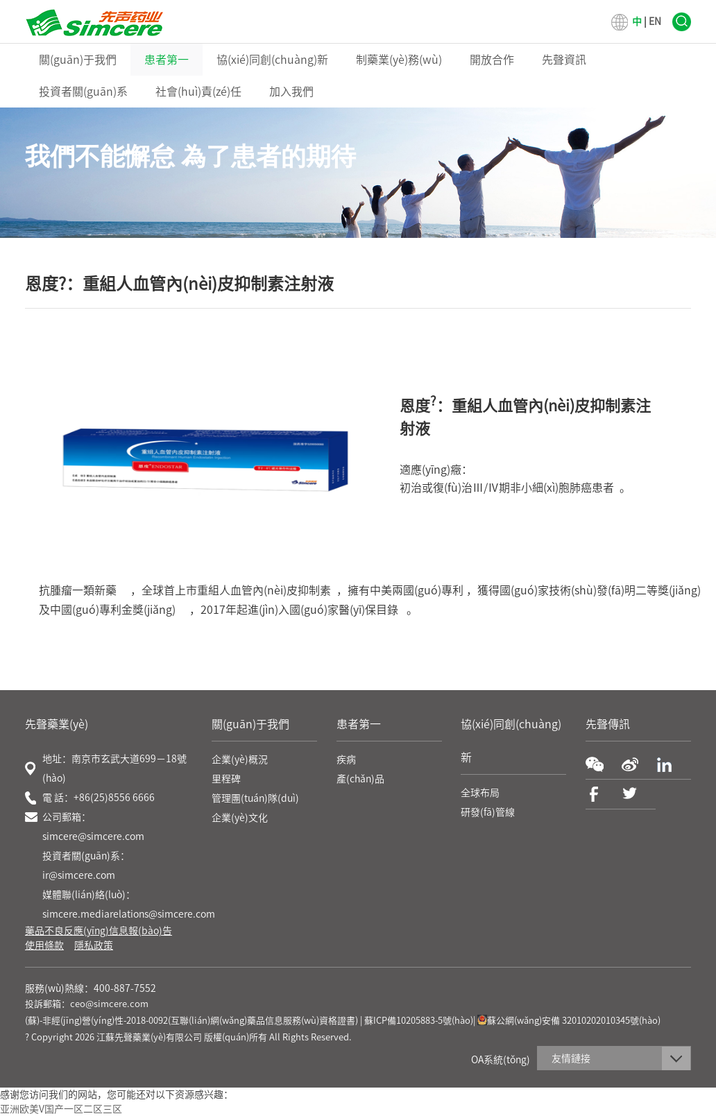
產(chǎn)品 (360, 779)
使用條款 (44, 945)
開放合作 (492, 59)
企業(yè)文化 (240, 818)
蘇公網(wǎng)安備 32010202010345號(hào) (568, 1020)
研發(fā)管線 (488, 812)
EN (655, 21)
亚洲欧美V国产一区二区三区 (61, 1109)
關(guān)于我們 (78, 59)
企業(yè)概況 (240, 759)
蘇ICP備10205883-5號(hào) (418, 1020)
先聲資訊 (564, 59)
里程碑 (226, 779)
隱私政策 (93, 945)
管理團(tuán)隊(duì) (255, 798)
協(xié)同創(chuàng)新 (272, 59)
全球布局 (480, 793)
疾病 (346, 759)
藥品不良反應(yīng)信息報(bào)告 (98, 931)
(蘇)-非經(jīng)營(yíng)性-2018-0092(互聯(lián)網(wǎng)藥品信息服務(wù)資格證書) (191, 1020)
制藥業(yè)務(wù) (399, 59)
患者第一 (166, 59)
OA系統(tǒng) (500, 1060)
